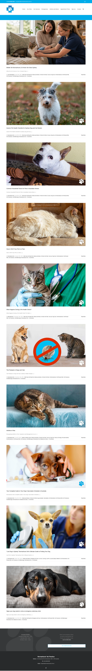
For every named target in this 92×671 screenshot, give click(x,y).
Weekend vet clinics (44, 439)
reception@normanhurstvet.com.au (23, 1)
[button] (83, 9)
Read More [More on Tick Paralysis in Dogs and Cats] (83, 377)
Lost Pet (47, 558)
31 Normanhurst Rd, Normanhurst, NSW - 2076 (46, 658)
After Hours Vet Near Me (27, 74)
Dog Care (53, 74)
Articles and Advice (35, 74)
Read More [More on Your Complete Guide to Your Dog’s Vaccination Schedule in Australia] (83, 498)
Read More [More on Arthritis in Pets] (83, 437)
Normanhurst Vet (11, 135)
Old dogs (60, 437)
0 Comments (29, 76)
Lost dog (44, 558)
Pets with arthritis (65, 437)
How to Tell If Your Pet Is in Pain (15, 249)
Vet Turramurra (9, 76)
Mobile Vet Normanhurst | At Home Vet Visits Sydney (21, 67)
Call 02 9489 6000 (67, 639)
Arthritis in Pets (10, 430)
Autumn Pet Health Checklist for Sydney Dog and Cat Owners (24, 128)
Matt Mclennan (10, 316)
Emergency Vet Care (35, 558)
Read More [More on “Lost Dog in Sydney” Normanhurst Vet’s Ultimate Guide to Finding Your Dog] (83, 558)
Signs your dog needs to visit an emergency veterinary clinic (23, 611)
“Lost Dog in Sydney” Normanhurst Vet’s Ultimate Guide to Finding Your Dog (28, 551)
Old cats (56, 437)
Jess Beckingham (11, 74)
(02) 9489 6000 (47, 661)
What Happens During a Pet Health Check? (18, 309)
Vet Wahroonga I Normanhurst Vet (19, 76)
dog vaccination (40, 498)
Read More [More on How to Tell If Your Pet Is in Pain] (83, 256)
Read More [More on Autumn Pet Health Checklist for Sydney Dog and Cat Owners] (83, 135)
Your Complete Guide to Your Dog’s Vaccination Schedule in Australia (26, 491)
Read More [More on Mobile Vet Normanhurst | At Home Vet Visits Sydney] (83, 74)
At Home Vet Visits (43, 74)
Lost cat (40, 558)
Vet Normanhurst (58, 74)
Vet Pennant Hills (65, 74)
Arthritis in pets (28, 437)
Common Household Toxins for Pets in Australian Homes (22, 188)
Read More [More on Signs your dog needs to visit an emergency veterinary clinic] (83, 618)
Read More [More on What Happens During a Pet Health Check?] (83, 316)
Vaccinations (46, 498)
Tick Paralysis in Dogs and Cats (15, 370)
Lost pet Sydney (53, 558)
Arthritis (23, 437)
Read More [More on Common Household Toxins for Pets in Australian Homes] (83, 195)
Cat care (49, 74)
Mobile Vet (58, 558)
